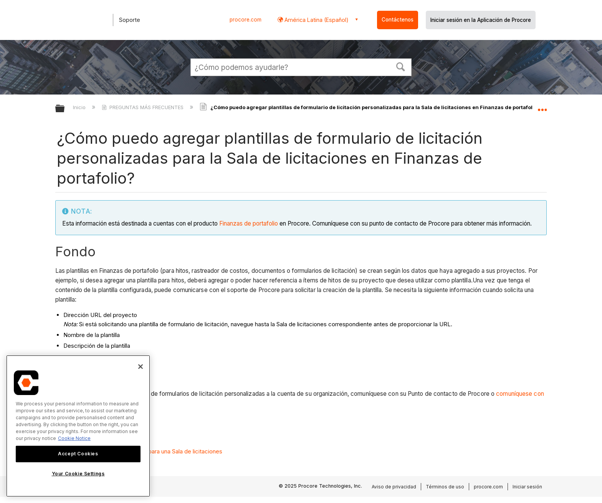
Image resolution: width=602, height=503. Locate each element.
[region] (78, 426)
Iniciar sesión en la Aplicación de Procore (480, 20)
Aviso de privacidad (394, 487)
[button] (401, 66)
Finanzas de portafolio (248, 223)
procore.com (245, 20)
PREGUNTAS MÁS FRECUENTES (143, 107)
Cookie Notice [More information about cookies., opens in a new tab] (74, 438)
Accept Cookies (78, 454)
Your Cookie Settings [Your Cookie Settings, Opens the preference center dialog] (78, 473)
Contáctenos (397, 20)
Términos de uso (445, 487)
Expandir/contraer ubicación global (542, 106)
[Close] (140, 366)
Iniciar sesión (527, 487)
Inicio (80, 107)
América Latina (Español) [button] (316, 20)
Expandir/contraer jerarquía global (64, 109)
